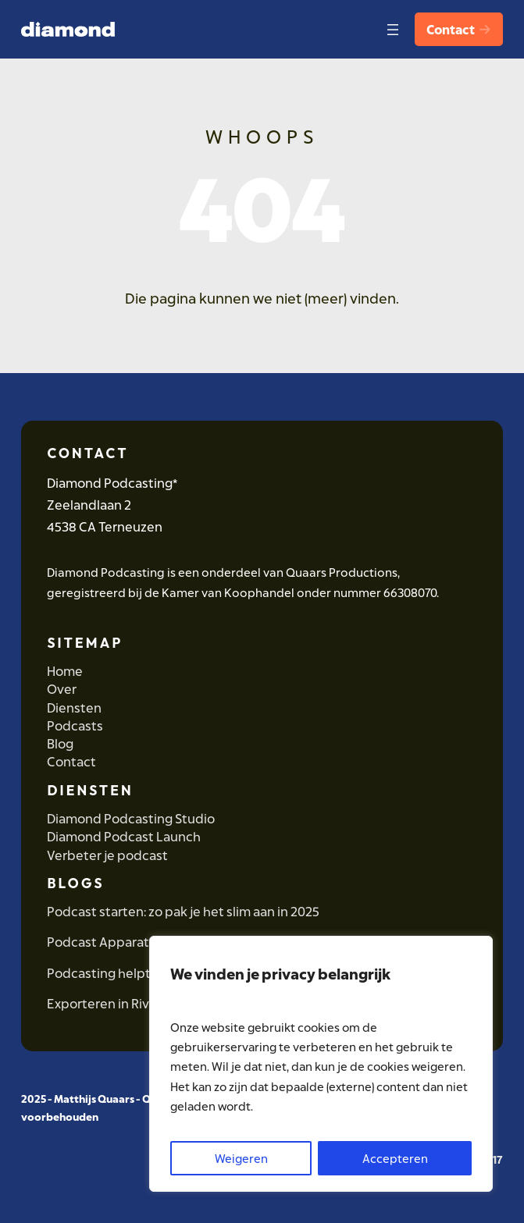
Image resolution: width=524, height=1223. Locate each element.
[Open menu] (389, 29)
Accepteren (395, 1158)
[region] (321, 1064)
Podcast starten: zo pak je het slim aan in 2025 (183, 911)
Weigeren (241, 1158)
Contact (457, 29)
